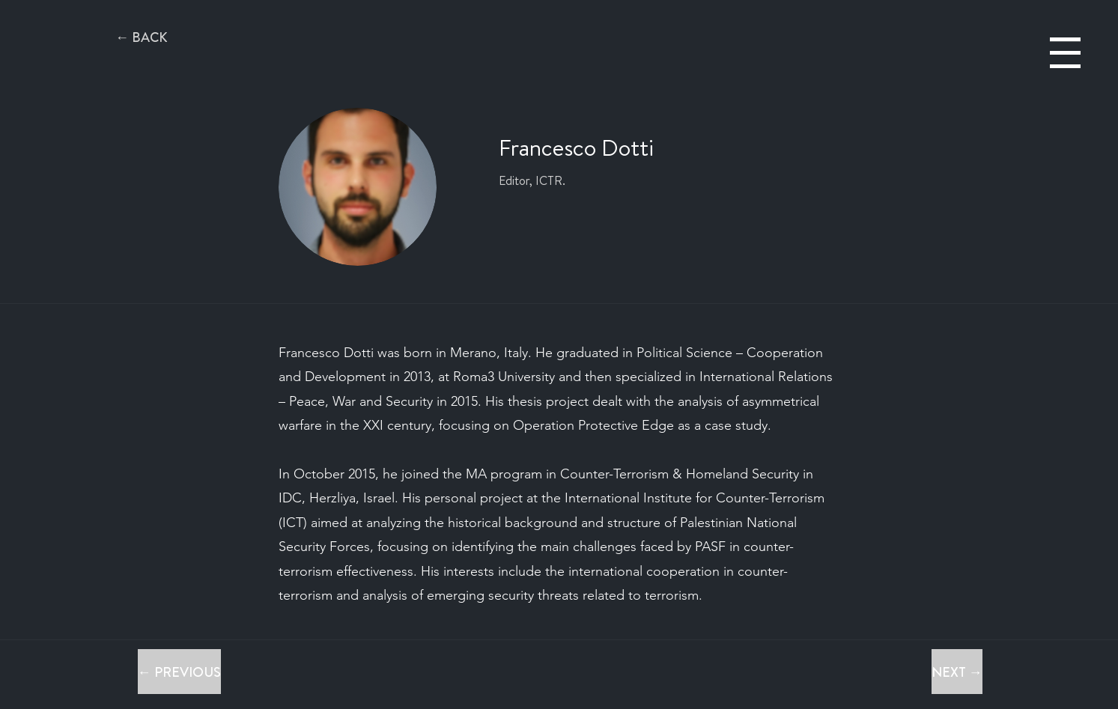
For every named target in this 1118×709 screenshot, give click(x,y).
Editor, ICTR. (532, 180)
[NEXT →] (957, 671)
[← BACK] (141, 37)
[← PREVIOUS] (179, 671)
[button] (1065, 52)
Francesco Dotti (576, 147)
